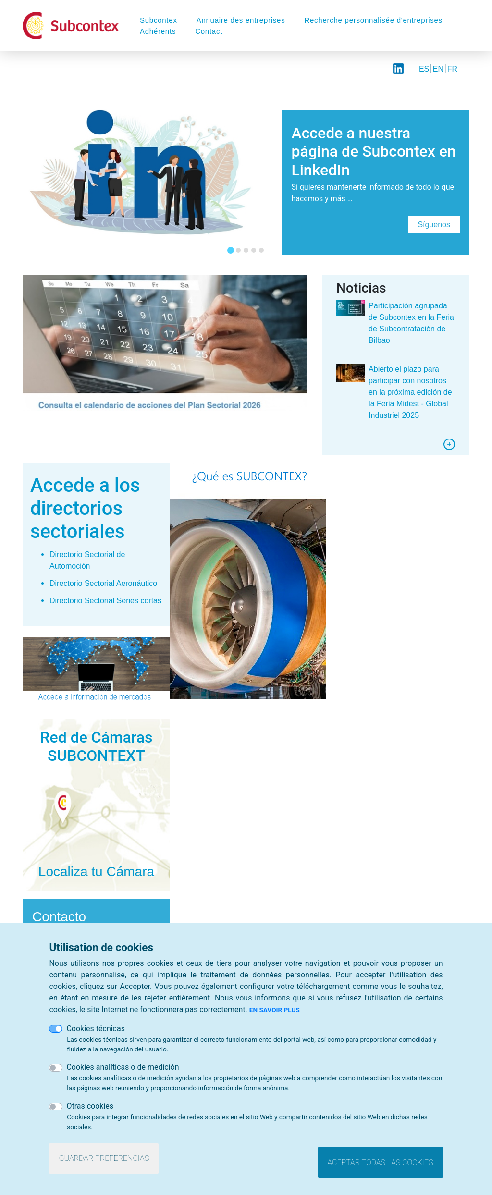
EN (438, 69)
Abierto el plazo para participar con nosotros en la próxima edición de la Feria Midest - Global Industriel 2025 (410, 392)
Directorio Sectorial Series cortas (105, 601)
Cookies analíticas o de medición (122, 1067)
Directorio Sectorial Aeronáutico (103, 583)
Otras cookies (89, 1106)
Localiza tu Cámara (96, 871)
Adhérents (158, 31)
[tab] (230, 250)
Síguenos (434, 224)
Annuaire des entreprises (241, 20)
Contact (208, 31)
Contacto (59, 916)
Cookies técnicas (95, 1028)
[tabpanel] (246, 176)
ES (424, 69)
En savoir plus (274, 1009)
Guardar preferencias (104, 1158)
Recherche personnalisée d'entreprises (373, 20)
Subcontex (158, 20)
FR (452, 69)
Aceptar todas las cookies (380, 1162)
